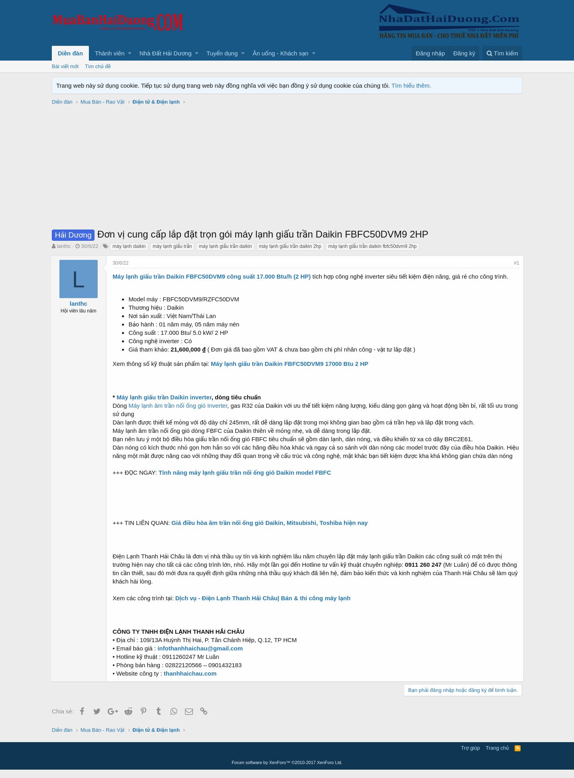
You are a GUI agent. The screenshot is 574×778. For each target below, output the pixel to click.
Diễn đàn (70, 53)
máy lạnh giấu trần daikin (225, 246)
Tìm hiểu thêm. (411, 85)
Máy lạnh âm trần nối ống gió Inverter (179, 405)
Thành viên (109, 53)
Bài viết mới (65, 66)
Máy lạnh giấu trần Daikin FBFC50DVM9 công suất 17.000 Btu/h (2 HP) (213, 276)
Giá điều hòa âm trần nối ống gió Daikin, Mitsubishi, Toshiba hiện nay (271, 531)
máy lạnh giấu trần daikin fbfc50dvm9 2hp (372, 246)
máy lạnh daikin (128, 246)
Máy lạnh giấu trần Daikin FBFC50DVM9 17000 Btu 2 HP (291, 363)
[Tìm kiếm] (502, 53)
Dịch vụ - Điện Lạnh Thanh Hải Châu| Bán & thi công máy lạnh (264, 606)
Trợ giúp (470, 756)
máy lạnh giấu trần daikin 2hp (290, 246)
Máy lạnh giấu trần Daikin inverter (165, 397)
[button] (130, 53)
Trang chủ (497, 756)
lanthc (64, 246)
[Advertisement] (287, 168)
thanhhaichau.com (191, 681)
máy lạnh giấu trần (172, 246)
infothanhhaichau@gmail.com (201, 656)
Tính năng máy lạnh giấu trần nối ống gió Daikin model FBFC (246, 480)
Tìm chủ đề (98, 66)
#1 (515, 263)
